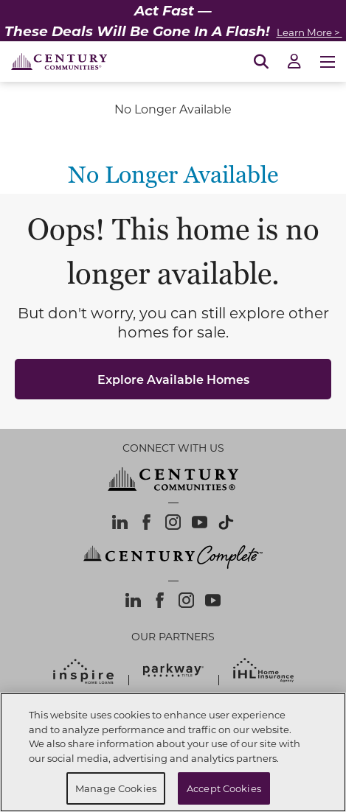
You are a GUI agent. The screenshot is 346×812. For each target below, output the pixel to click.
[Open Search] (261, 62)
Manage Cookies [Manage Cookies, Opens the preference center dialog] (115, 788)
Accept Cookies (224, 788)
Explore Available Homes (173, 379)
